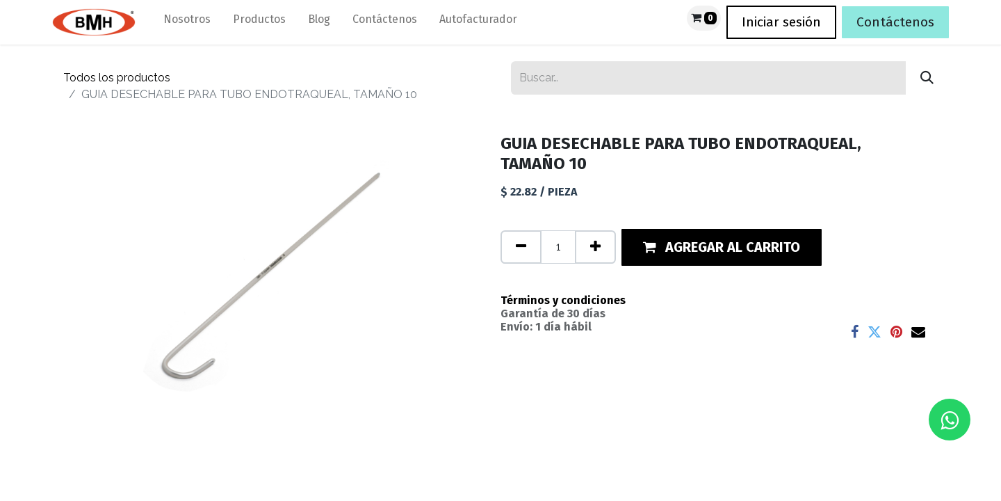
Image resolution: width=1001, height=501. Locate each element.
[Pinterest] (896, 332)
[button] (721, 247)
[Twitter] (874, 332)
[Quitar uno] (521, 247)
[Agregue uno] (595, 247)
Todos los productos (116, 77)
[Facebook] (854, 332)
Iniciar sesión (781, 22)
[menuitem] (187, 22)
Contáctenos (895, 22)
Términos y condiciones (563, 300)
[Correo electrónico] (918, 332)
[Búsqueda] (927, 78)
